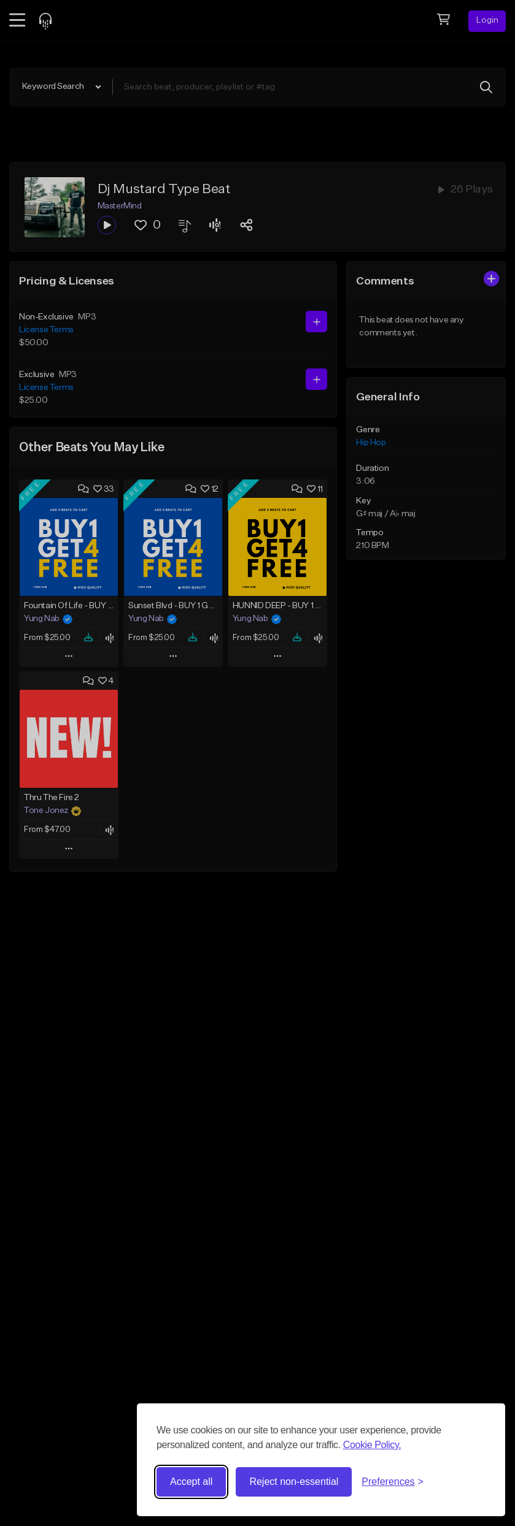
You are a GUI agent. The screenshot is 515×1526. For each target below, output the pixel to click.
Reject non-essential (293, 1481)
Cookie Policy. (372, 1445)
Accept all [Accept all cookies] (191, 1481)
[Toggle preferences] (393, 1481)
